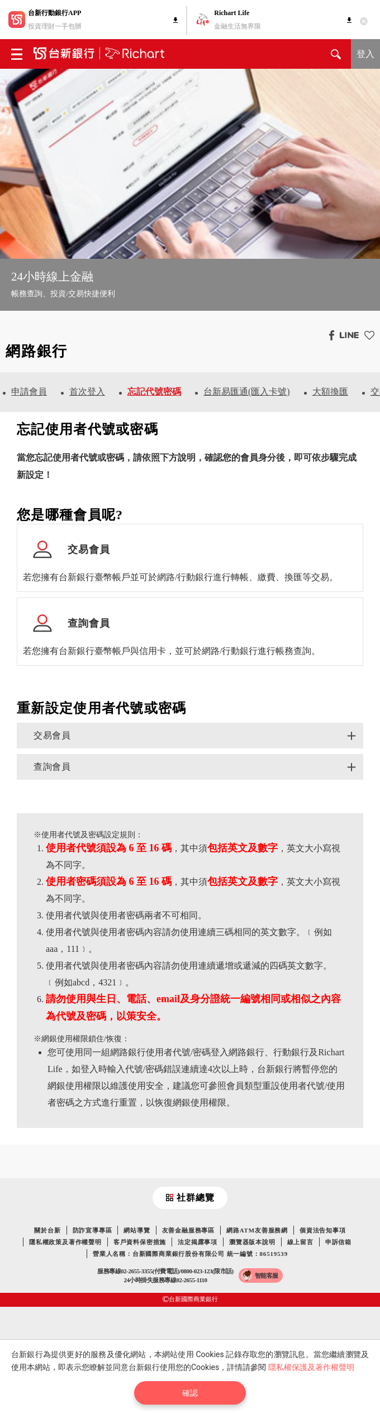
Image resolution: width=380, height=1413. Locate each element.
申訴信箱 (338, 1242)
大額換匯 (330, 391)
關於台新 (47, 1230)
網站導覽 (137, 1230)
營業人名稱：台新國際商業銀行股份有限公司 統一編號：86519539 (190, 1253)
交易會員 (52, 735)
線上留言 (300, 1242)
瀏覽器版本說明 (252, 1242)
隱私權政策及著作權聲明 (65, 1242)
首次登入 (87, 391)
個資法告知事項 (323, 1230)
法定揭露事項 (197, 1242)
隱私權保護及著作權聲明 (311, 1367)
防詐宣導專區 (92, 1230)
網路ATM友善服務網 (257, 1230)
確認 (190, 1392)
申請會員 (29, 391)
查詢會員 (52, 766)
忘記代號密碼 (154, 391)
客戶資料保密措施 (139, 1242)
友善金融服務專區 (188, 1230)
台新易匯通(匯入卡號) (246, 391)
